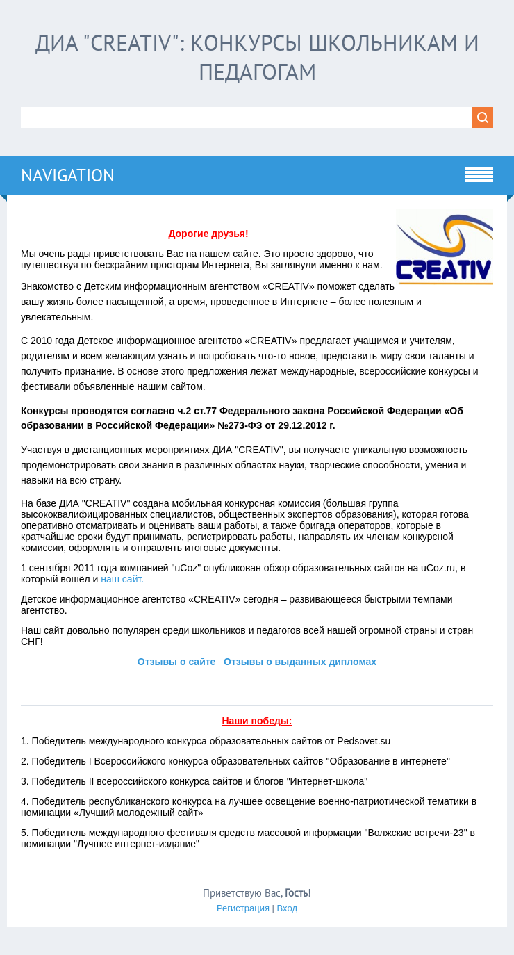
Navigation (68, 175)
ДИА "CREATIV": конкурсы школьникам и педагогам (257, 57)
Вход (287, 908)
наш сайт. (122, 579)
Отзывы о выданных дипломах (300, 661)
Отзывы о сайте (177, 661)
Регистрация (243, 908)
